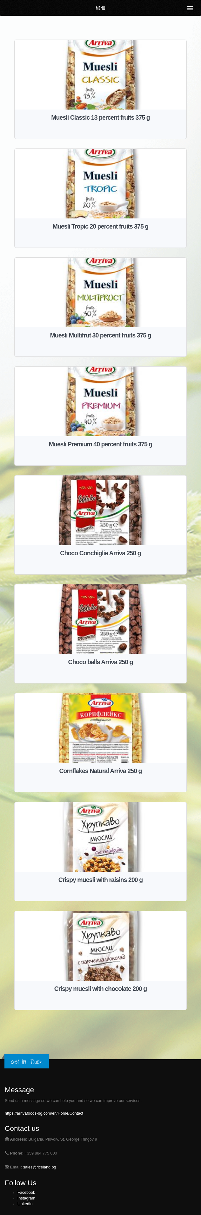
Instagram (26, 1198)
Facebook (26, 1192)
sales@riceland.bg (39, 1167)
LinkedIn (25, 1204)
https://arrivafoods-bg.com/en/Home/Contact (44, 1113)
